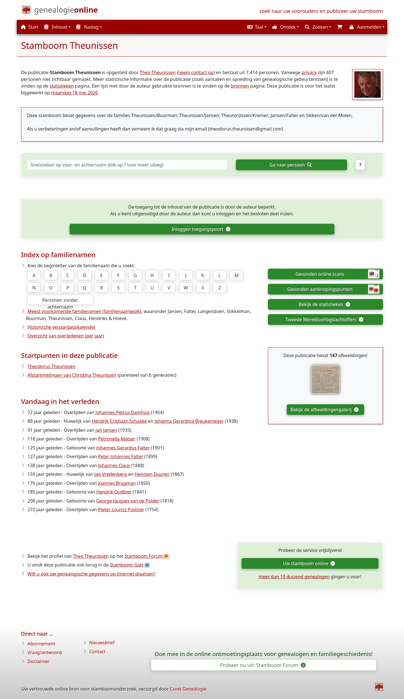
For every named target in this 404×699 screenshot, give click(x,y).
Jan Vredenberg (110, 474)
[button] (256, 27)
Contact (97, 651)
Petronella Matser (116, 439)
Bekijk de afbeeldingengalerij (324, 409)
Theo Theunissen (158, 72)
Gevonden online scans (337, 273)
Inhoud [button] (55, 27)
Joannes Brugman (117, 483)
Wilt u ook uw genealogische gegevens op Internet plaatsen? (91, 574)
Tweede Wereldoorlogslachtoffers (324, 319)
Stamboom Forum (144, 556)
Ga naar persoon (291, 165)
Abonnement (41, 644)
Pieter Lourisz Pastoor (121, 509)
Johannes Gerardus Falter (123, 448)
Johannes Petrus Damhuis (122, 412)
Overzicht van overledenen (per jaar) (65, 336)
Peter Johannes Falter (120, 456)
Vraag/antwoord (44, 652)
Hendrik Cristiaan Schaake (119, 421)
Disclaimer (38, 661)
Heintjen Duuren (152, 474)
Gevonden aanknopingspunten (333, 289)
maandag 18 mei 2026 (74, 93)
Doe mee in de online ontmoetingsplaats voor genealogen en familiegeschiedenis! (264, 654)
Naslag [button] (87, 27)
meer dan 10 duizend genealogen (294, 577)
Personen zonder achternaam (60, 301)
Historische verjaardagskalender (61, 327)
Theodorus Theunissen (51, 366)
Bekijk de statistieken (324, 304)
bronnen (240, 86)
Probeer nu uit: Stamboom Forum (262, 665)
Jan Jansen (106, 430)
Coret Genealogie (188, 689)
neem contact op (196, 72)
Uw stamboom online (309, 563)
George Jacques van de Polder (127, 501)
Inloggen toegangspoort (201, 229)
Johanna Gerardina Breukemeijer (189, 421)
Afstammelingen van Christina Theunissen (71, 375)
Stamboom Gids (126, 565)
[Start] (66, 11)
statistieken (62, 86)
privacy (309, 72)
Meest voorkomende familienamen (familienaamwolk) (84, 311)
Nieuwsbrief (102, 642)
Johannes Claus (114, 465)
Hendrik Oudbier (114, 492)
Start (29, 27)
